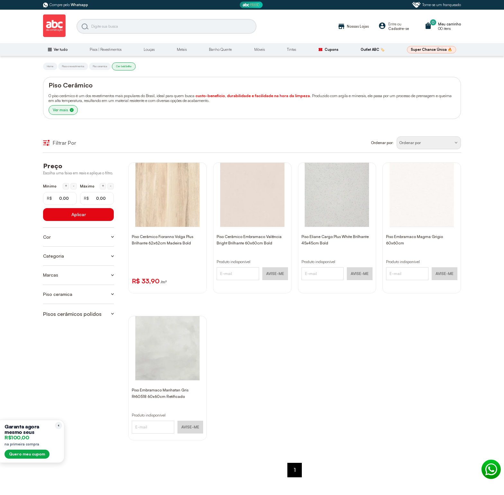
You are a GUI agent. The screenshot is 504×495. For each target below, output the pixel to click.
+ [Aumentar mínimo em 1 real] (66, 186)
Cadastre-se (398, 28)
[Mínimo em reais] (60, 198)
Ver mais (63, 109)
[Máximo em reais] (97, 198)
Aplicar (78, 214)
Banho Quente (220, 49)
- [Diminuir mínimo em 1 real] (74, 186)
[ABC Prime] (252, 5)
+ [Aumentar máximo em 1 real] (103, 186)
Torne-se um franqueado (436, 5)
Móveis (259, 49)
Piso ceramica (100, 66)
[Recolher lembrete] (58, 425)
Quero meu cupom (27, 454)
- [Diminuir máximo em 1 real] (111, 186)
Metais (182, 49)
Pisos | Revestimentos (106, 49)
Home (50, 66)
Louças (149, 49)
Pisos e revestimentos (73, 66)
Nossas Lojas (353, 26)
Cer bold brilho (123, 66)
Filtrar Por (59, 143)
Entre (392, 24)
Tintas (291, 49)
